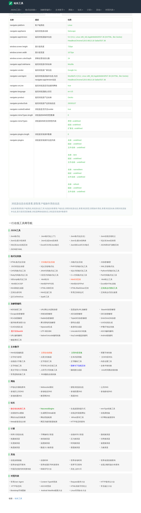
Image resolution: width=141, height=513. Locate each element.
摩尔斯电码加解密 (48, 322)
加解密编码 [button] (46, 10)
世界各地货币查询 (18, 465)
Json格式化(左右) (78, 236)
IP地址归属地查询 (18, 387)
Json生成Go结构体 (78, 241)
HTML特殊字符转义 (79, 486)
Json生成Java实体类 (49, 241)
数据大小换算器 (47, 447)
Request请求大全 (78, 482)
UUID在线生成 (107, 322)
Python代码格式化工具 (110, 271)
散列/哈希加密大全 (18, 322)
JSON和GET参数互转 (110, 245)
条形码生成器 (76, 327)
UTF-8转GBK (46, 331)
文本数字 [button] (60, 10)
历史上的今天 (76, 469)
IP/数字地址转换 (107, 327)
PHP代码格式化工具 (79, 266)
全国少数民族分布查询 (110, 465)
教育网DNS (45, 396)
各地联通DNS (76, 391)
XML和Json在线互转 (19, 245)
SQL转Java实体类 (108, 241)
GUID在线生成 (17, 327)
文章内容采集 (76, 353)
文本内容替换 (76, 357)
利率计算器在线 (17, 434)
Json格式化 (15, 236)
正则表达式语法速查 (109, 292)
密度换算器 (75, 447)
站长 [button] (80, 10)
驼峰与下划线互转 (78, 366)
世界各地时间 (76, 460)
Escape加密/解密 (18, 314)
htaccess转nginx (47, 409)
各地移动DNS (106, 391)
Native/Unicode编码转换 (50, 335)
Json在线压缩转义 (108, 236)
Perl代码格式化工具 (109, 275)
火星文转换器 (46, 357)
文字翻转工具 (76, 361)
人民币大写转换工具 (49, 370)
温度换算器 (45, 443)
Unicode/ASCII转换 (78, 331)
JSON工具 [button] (16, 10)
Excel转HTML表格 (108, 284)
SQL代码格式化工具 (79, 271)
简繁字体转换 (106, 353)
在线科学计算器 (77, 434)
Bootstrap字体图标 (18, 490)
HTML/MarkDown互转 (80, 288)
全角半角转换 (106, 366)
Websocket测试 (47, 387)
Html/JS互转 (76, 279)
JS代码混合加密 (17, 266)
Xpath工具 (45, 297)
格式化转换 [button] (30, 10)
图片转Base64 (17, 331)
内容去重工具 (106, 361)
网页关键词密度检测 (49, 422)
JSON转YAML (16, 249)
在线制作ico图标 (17, 413)
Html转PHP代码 (47, 284)
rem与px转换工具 (108, 409)
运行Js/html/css (17, 297)
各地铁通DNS (16, 396)
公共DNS (104, 387)
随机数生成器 (76, 370)
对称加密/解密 (46, 314)
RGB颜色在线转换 (48, 374)
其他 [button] (98, 10)
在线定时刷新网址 (78, 413)
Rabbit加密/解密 (47, 318)
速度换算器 (105, 443)
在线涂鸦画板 (16, 460)
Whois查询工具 (77, 417)
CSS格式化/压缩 (48, 262)
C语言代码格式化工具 (49, 275)
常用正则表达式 (77, 292)
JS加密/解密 (106, 262)
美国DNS (74, 396)
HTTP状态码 (16, 486)
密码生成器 (75, 322)
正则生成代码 (16, 292)
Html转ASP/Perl (77, 284)
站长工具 (16, 3)
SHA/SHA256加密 (108, 318)
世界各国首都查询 (108, 460)
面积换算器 (105, 434)
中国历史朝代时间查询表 (21, 469)
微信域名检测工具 (18, 409)
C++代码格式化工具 (79, 275)
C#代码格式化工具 (18, 271)
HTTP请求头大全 (108, 482)
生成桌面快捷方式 (78, 409)
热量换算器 (15, 439)
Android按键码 (107, 335)
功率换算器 (105, 439)
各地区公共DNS (17, 391)
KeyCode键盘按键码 (79, 335)
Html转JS (45, 279)
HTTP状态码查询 (78, 422)
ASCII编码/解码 (107, 331)
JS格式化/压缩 (77, 262)
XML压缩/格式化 (107, 266)
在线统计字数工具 (18, 361)
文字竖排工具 (46, 361)
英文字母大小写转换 (19, 370)
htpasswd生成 (46, 327)
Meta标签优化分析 (18, 422)
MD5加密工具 (16, 309)
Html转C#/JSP (17, 284)
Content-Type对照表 (49, 482)
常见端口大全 (106, 486)
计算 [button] (89, 10)
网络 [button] (71, 10)
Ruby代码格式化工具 (19, 275)
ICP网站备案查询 (108, 417)
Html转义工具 (106, 279)
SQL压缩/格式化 (47, 266)
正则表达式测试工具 (109, 288)
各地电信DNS (46, 391)
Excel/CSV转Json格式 (50, 245)
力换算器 (104, 447)
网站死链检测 (46, 417)
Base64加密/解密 (108, 309)
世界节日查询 (76, 465)
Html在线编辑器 (17, 353)
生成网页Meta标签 (48, 413)
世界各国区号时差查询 (50, 465)
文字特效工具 (16, 366)
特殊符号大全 (46, 469)
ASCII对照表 (46, 486)
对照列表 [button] (110, 10)
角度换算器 (15, 447)
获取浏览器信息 (77, 387)
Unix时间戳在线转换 (109, 370)
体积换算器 (45, 439)
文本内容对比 (106, 357)
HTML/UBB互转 (47, 288)
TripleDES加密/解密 (79, 318)
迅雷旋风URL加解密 (79, 309)
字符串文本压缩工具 (49, 366)
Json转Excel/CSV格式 (80, 245)
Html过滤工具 (46, 292)
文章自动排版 (46, 353)
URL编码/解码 (16, 335)
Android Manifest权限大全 (51, 490)
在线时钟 (44, 460)
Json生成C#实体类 (18, 241)
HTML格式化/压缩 (18, 262)
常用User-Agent (17, 482)
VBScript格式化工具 (19, 279)
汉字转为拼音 (16, 357)
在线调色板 (105, 413)
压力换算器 (75, 439)
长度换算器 (15, 443)
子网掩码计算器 (47, 434)
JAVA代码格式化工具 (49, 271)
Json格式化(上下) (48, 236)
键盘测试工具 (16, 340)
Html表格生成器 (17, 288)
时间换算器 (75, 443)
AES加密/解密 (76, 314)
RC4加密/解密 (16, 318)
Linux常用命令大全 (78, 490)
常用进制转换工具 (18, 374)
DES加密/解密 (106, 314)
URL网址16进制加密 (49, 309)
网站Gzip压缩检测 (18, 417)
